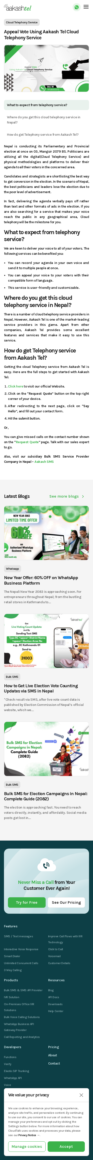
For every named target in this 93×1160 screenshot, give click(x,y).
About (52, 1055)
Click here (16, 386)
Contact (54, 1063)
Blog (51, 990)
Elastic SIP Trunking (16, 1071)
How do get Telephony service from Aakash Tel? (42, 134)
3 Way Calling (13, 970)
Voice (7, 1085)
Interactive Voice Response (21, 949)
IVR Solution (11, 997)
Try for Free (26, 902)
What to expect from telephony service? (37, 105)
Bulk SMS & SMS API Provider (23, 990)
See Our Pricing (66, 902)
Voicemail (54, 956)
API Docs (53, 997)
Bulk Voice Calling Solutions (22, 1017)
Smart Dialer (12, 956)
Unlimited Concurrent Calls (21, 963)
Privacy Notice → (29, 1135)
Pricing (53, 1047)
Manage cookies (26, 1146)
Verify (7, 1064)
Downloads (55, 1004)
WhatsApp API (13, 1078)
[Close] (81, 1095)
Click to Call (55, 949)
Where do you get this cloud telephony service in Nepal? (43, 120)
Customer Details (59, 963)
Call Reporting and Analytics (22, 1037)
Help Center (55, 1011)
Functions (10, 1057)
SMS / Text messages (18, 936)
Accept (66, 1146)
